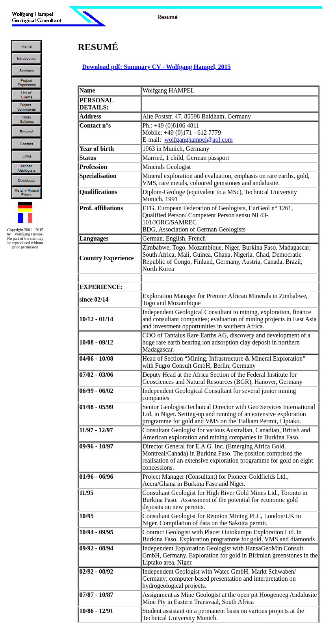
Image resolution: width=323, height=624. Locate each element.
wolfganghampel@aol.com (198, 139)
